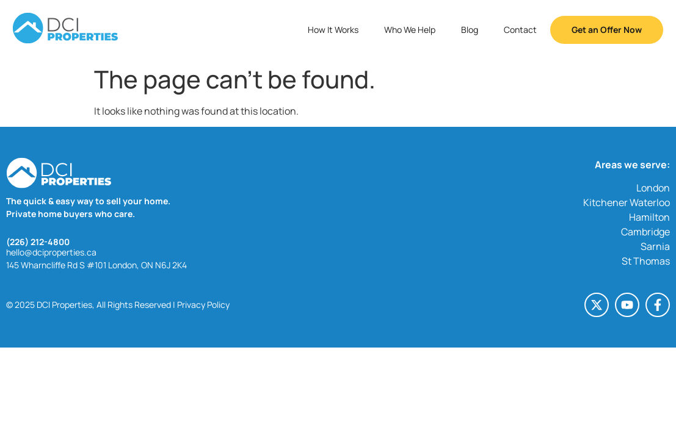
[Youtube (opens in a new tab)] (627, 305)
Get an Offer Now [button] (607, 29)
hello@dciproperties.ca (51, 252)
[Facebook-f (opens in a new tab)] (657, 305)
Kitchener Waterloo (626, 202)
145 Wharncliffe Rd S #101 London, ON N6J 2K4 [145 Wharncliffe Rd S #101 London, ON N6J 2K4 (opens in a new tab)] (96, 265)
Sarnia (655, 246)
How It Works (333, 29)
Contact (520, 29)
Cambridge (645, 231)
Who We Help (409, 29)
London (653, 188)
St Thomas (646, 261)
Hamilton (649, 217)
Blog (469, 29)
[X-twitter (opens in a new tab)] (596, 305)
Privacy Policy (203, 304)
